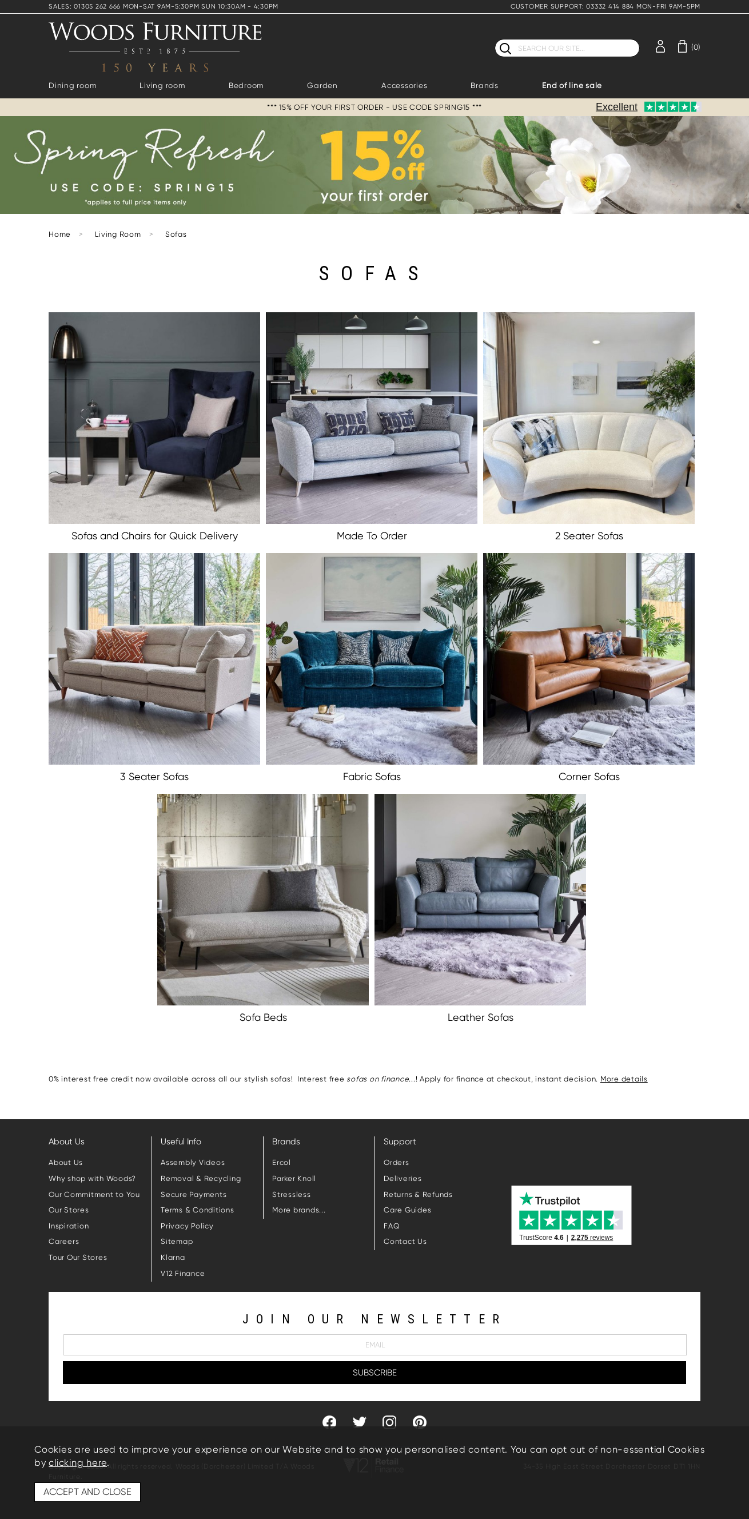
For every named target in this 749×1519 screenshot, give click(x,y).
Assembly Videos (193, 1162)
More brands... (299, 1210)
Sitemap (177, 1241)
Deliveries (403, 1178)
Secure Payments (193, 1194)
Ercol (281, 1162)
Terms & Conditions (197, 1210)
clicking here (78, 1462)
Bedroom (246, 85)
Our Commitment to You (94, 1194)
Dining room (72, 85)
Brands (485, 85)
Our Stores (69, 1210)
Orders (396, 1162)
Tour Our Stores (78, 1257)
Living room (162, 85)
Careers (64, 1241)
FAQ (392, 1226)
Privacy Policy (187, 1226)
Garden (322, 85)
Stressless (291, 1194)
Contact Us (405, 1241)
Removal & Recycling (201, 1178)
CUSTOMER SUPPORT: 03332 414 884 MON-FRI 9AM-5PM (605, 6)
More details (624, 1079)
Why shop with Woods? (92, 1178)
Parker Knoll (294, 1178)
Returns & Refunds (418, 1194)
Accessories (404, 85)
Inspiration (69, 1226)
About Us (66, 1162)
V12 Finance (183, 1273)
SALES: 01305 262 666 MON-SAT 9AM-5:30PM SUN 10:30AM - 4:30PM (163, 6)
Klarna (173, 1257)
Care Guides (407, 1210)
